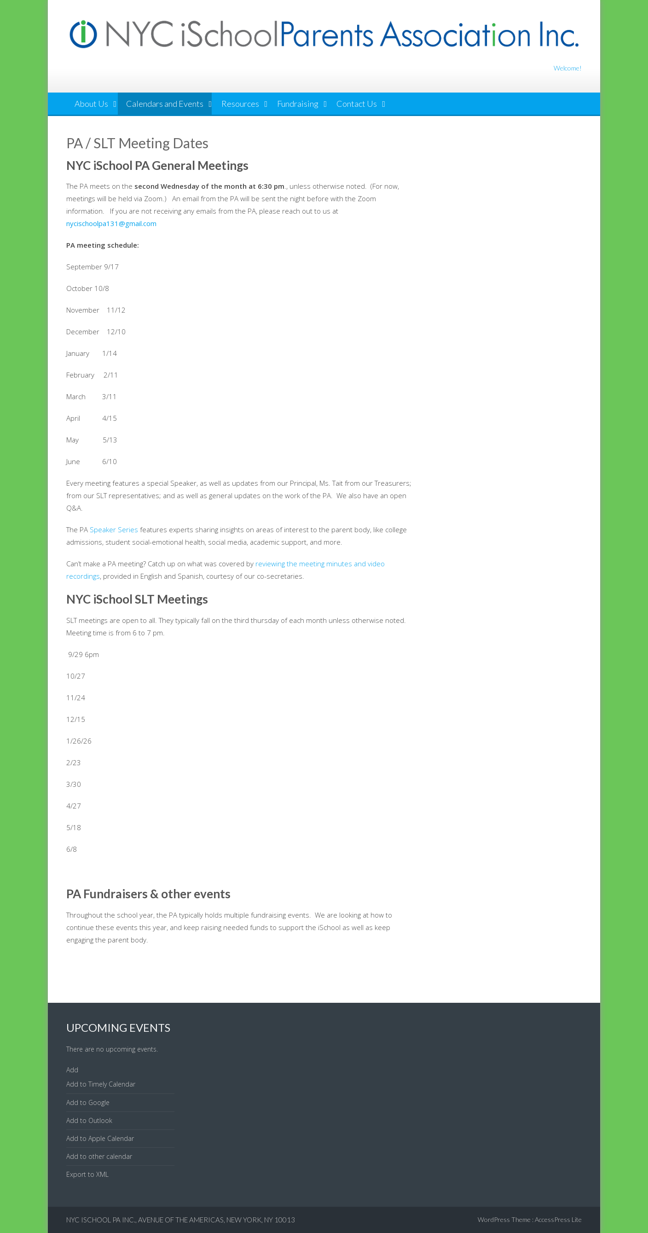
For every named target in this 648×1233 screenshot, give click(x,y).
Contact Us (356, 104)
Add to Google (88, 1102)
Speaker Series (114, 529)
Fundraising (297, 104)
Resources (240, 104)
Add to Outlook (89, 1120)
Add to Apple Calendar (100, 1138)
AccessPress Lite (558, 1219)
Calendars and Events (164, 104)
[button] (72, 1069)
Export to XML (87, 1174)
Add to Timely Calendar (100, 1084)
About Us (91, 104)
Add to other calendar (99, 1156)
